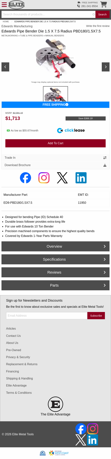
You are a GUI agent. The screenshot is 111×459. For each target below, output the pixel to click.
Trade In (55, 157)
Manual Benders (54, 35)
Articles (11, 328)
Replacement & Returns (21, 364)
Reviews (76, 272)
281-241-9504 (89, 6)
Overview (76, 246)
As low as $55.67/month (22, 130)
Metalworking (9, 35)
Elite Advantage (16, 385)
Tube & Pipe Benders (31, 35)
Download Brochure (55, 165)
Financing (12, 371)
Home (6, 21)
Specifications (74, 259)
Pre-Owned (13, 350)
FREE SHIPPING (56, 104)
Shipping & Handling (19, 378)
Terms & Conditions (19, 392)
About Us (12, 342)
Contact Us (13, 335)
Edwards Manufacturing (17, 26)
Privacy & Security (18, 357)
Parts (78, 285)
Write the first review (98, 25)
